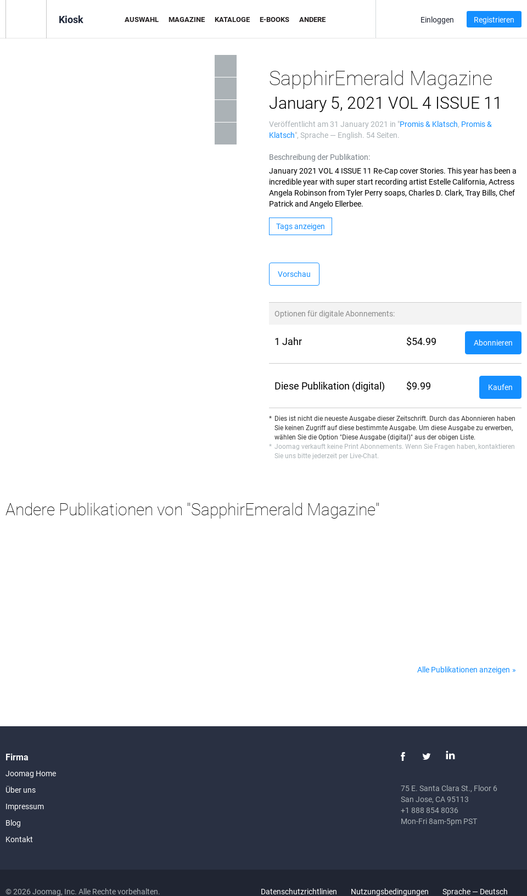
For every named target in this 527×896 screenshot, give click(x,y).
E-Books (274, 19)
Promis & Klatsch (429, 124)
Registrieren (494, 19)
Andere (312, 19)
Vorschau (294, 274)
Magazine (187, 19)
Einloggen (437, 19)
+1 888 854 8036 (429, 810)
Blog (13, 822)
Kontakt (19, 839)
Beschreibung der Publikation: (319, 157)
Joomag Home (30, 773)
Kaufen (500, 387)
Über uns (20, 789)
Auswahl (142, 19)
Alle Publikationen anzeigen (463, 669)
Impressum (24, 806)
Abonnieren (493, 342)
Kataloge (232, 19)
